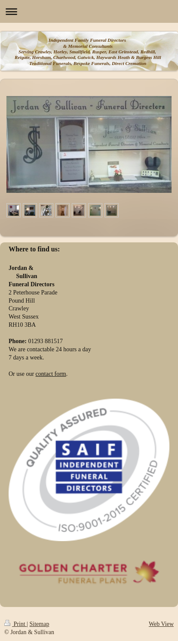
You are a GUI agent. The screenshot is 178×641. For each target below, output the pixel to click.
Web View (161, 624)
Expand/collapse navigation (89, 11)
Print (15, 624)
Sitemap (39, 624)
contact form (51, 374)
